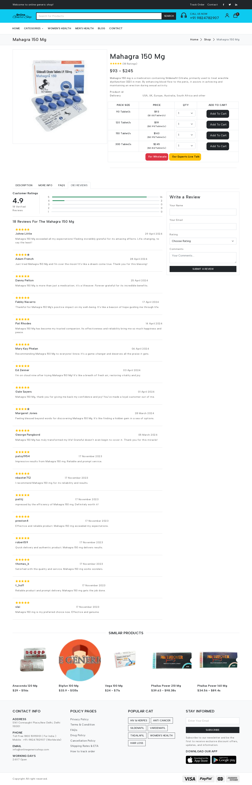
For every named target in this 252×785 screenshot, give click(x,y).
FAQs (73, 730)
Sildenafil (137, 728)
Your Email (176, 220)
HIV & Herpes (138, 720)
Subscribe (213, 729)
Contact (212, 4)
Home (16, 28)
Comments (176, 249)
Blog (101, 28)
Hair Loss (136, 743)
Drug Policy (78, 735)
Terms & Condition (82, 724)
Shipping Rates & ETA (84, 746)
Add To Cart (218, 113)
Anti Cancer (162, 720)
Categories (34, 28)
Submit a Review (203, 268)
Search (169, 16)
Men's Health (84, 28)
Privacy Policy (79, 719)
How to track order (82, 751)
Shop (207, 39)
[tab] (24, 185)
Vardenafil (157, 728)
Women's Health (59, 28)
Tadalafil (137, 735)
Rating (174, 234)
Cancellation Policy (83, 740)
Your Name (176, 205)
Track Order (197, 4)
